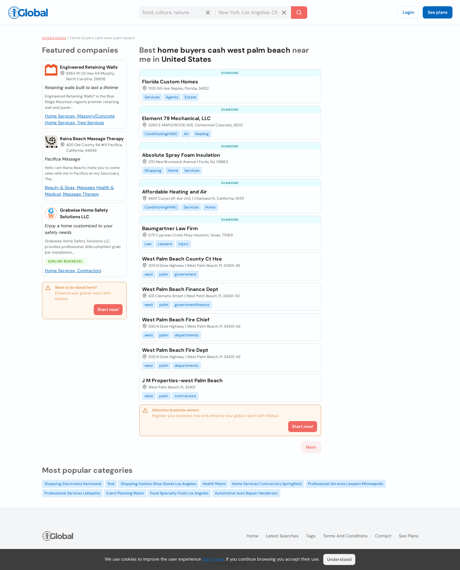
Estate (190, 97)
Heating (202, 133)
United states (54, 37)
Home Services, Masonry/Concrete (80, 116)
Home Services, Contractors (73, 270)
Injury (183, 243)
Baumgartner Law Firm (170, 228)
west (149, 274)
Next (311, 447)
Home (173, 170)
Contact (383, 536)
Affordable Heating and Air (174, 191)
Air (186, 133)
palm (163, 274)
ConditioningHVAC (161, 133)
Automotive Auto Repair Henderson (246, 493)
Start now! (108, 309)
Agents (172, 97)
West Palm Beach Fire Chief (175, 319)
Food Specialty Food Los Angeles (179, 493)
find (111, 483)
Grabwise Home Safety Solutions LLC (84, 213)
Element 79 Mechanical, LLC (176, 118)
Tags (310, 536)
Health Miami (214, 483)
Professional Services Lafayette (72, 493)
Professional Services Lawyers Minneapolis (345, 483)
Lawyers (165, 243)
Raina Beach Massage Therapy (92, 138)
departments (186, 335)
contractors (185, 395)
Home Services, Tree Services (74, 122)
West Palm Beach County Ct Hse (182, 259)
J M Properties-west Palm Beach (182, 380)
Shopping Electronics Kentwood (73, 483)
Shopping (153, 170)
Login (408, 12)
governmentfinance (192, 304)
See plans (437, 12)
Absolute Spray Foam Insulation (181, 155)
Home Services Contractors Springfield (267, 483)
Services (152, 97)
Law (148, 243)
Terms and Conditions (345, 536)
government (185, 274)
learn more (213, 559)
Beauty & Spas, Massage (70, 187)
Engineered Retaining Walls (89, 67)
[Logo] (28, 12)
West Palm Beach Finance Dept (180, 289)
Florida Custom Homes (170, 81)
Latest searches (282, 536)
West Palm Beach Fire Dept (175, 350)
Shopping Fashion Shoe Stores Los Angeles (158, 483)
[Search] (299, 12)
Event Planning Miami (125, 493)
